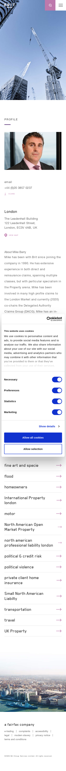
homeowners (33, 487)
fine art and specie (33, 465)
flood (33, 476)
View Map (11, 235)
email (8, 182)
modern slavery (22, 735)
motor (33, 513)
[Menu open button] (60, 5)
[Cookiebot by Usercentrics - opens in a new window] (47, 319)
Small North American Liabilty (33, 596)
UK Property (33, 631)
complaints (24, 731)
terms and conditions (15, 739)
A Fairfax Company (19, 724)
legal (6, 735)
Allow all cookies (33, 437)
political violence (33, 567)
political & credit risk (33, 556)
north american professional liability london (33, 543)
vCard (9, 194)
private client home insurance (33, 580)
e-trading (9, 731)
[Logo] (9, 5)
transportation (33, 609)
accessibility (41, 731)
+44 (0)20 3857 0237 (18, 188)
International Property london (33, 500)
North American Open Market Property (33, 527)
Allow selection (33, 448)
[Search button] (50, 5)
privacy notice (43, 735)
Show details (47, 426)
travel (33, 620)
